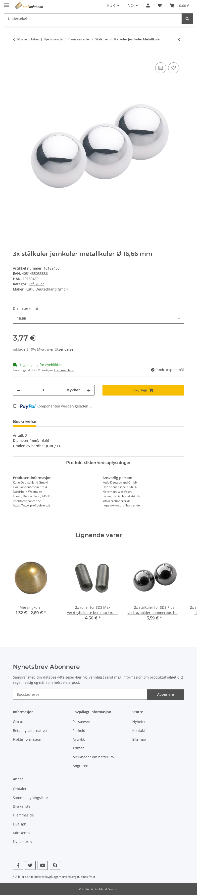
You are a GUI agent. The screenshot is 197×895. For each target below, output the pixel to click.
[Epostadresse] (80, 694)
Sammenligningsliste (30, 797)
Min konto (21, 832)
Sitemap (139, 739)
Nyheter (139, 721)
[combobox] (98, 318)
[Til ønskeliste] (173, 67)
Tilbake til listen (27, 39)
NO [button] (131, 5)
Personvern (82, 721)
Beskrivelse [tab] (24, 421)
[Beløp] (43, 390)
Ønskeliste (21, 806)
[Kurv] (179, 5)
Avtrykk (79, 739)
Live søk (19, 824)
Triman (79, 748)
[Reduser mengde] (18, 390)
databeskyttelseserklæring (65, 677)
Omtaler (20, 788)
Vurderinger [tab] (56, 421)
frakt (92, 877)
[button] (148, 5)
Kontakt (138, 730)
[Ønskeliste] (160, 5)
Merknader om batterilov (93, 757)
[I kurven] (17, 55)
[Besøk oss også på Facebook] (18, 865)
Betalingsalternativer (30, 730)
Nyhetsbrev (22, 841)
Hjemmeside (23, 815)
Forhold (79, 730)
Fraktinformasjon (27, 739)
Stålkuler (36, 284)
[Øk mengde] (88, 390)
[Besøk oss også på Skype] (55, 865)
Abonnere (165, 694)
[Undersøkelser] (93, 18)
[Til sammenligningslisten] (160, 67)
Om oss (19, 721)
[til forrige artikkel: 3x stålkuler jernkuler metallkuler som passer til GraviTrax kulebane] (179, 39)
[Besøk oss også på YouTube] (43, 865)
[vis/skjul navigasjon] (6, 3)
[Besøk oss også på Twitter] (30, 865)
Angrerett (81, 765)
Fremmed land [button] (64, 370)
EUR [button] (111, 5)
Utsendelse (64, 349)
